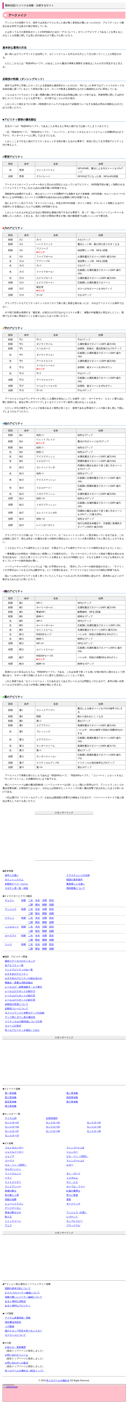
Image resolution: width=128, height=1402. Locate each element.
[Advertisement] (64, 837)
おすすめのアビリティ (16, 974)
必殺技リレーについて (16, 1008)
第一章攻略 (10, 1093)
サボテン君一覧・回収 (16, 888)
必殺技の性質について (16, 1004)
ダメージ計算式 (13, 1026)
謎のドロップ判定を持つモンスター (23, 1331)
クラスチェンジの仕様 (78, 875)
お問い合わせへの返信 (16, 1363)
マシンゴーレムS (75, 1160)
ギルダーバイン (13, 1169)
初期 (23, 900)
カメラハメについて (15, 1335)
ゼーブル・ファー (75, 1186)
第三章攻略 (10, 1097)
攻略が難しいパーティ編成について (23, 1297)
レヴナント (72, 1217)
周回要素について (75, 888)
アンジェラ (10, 909)
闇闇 (44, 904)
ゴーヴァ (9, 1160)
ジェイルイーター (14, 1152)
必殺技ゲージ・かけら (16, 884)
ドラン (8, 1178)
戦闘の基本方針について (17, 1288)
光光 (37, 900)
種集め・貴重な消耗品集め (19, 982)
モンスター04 (12, 1127)
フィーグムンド (13, 1173)
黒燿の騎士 (10, 1191)
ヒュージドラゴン (14, 1204)
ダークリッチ (73, 1204)
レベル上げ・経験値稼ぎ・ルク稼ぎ (23, 987)
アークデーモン (13, 1208)
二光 (30, 900)
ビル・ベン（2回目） (16, 1165)
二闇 (30, 904)
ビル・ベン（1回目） (77, 1156)
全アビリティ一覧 (14, 965)
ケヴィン (9, 918)
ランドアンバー (13, 1186)
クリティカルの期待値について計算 (23, 1021)
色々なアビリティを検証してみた (22, 1030)
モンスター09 (94, 1131)
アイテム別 (10, 1118)
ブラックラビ (73, 1225)
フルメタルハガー (14, 1147)
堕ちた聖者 (72, 1195)
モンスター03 (94, 1122)
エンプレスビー (74, 1221)
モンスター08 (53, 1131)
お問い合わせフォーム (16, 1355)
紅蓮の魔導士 (73, 1191)
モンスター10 (12, 1135)
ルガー (69, 1165)
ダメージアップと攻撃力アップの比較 (24, 1013)
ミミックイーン (13, 1221)
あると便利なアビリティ (17, 1305)
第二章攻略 (72, 1093)
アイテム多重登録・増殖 (17, 1318)
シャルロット (12, 927)
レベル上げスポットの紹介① (20, 991)
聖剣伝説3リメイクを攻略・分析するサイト (29, 5)
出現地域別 (52, 1118)
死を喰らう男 (12, 1195)
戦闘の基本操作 (74, 879)
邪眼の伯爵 (10, 1199)
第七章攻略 (10, 1106)
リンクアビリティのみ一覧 (19, 969)
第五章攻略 (10, 1102)
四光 (51, 900)
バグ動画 (9, 1326)
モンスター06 (94, 1127)
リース (8, 944)
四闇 (51, 904)
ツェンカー (72, 1152)
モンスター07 (12, 1131)
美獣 (68, 1199)
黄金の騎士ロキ (13, 1212)
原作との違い (12, 875)
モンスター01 (12, 1122)
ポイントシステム (14, 879)
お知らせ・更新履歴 (15, 1347)
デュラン (9, 900)
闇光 (37, 904)
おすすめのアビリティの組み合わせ (23, 978)
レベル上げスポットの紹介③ (20, 1000)
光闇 (44, 900)
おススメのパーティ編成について (22, 1292)
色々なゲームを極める (58, 1380)
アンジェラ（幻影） (76, 1212)
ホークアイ (10, 935)
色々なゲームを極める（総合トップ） (24, 1370)
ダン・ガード (73, 1173)
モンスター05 (53, 1127)
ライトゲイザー (13, 1182)
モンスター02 (53, 1122)
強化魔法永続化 (13, 1322)
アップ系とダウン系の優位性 (20, 1017)
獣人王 (8, 1217)
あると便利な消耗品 (15, 1301)
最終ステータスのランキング (20, 961)
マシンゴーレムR (75, 1147)
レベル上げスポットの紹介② (20, 995)
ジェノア (9, 1156)
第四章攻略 (72, 1097)
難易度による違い (75, 884)
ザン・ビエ (72, 1182)
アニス (8, 1225)
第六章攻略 (72, 1102)
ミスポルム (72, 1178)
